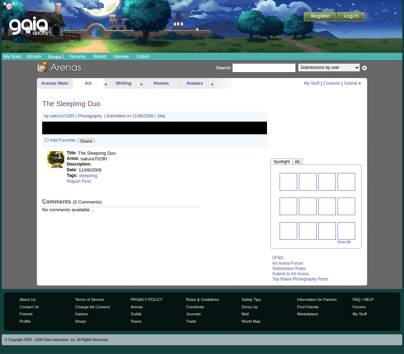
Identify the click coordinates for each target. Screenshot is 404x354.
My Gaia (12, 56)
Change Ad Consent (92, 307)
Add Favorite (63, 140)
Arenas (137, 307)
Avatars (194, 83)
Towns (136, 321)
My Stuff (311, 83)
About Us (27, 299)
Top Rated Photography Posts (300, 279)
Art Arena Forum (287, 263)
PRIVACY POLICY (147, 299)
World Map (251, 321)
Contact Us (29, 307)
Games (121, 56)
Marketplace (307, 314)
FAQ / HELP (363, 299)
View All (344, 242)
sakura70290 (63, 116)
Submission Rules (289, 268)
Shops (56, 56)
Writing (124, 83)
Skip (161, 116)
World (99, 56)
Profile (25, 321)
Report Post (79, 181)
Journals (193, 314)
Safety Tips (251, 299)
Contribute (195, 307)
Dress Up (250, 307)
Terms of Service (89, 299)
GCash (34, 56)
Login (351, 17)
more (106, 83)
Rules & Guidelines (202, 299)
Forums (77, 56)
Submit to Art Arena (290, 273)
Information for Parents (317, 299)
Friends (26, 314)
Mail (245, 314)
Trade (191, 321)
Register (320, 17)
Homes (161, 83)
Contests (332, 83)
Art (88, 83)
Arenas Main (54, 83)
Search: (224, 67)
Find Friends (308, 307)
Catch (143, 56)
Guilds (136, 314)
